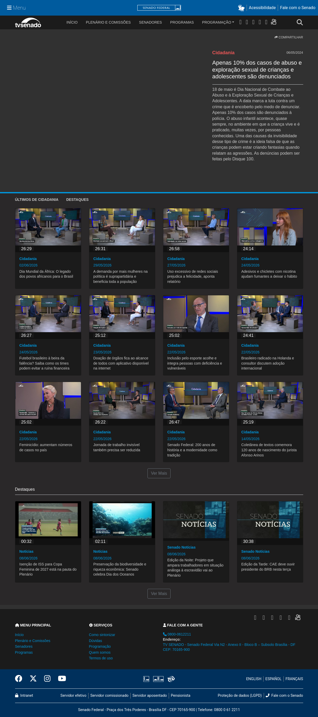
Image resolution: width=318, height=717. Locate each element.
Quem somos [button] (100, 652)
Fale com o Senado (297, 7)
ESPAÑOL (273, 679)
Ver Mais (159, 473)
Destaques (77, 199)
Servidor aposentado (149, 695)
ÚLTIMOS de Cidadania (37, 199)
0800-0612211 (177, 634)
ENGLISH (253, 679)
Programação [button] (100, 646)
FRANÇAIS (294, 679)
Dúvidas (95, 641)
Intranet (24, 695)
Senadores (150, 22)
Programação (216, 22)
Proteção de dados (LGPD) (240, 695)
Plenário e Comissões (108, 22)
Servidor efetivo (73, 695)
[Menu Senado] (16, 8)
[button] (242, 7)
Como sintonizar (102, 635)
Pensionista (180, 695)
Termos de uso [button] (101, 658)
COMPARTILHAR (289, 37)
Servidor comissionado (109, 695)
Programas (182, 22)
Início (19, 635)
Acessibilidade (262, 7)
